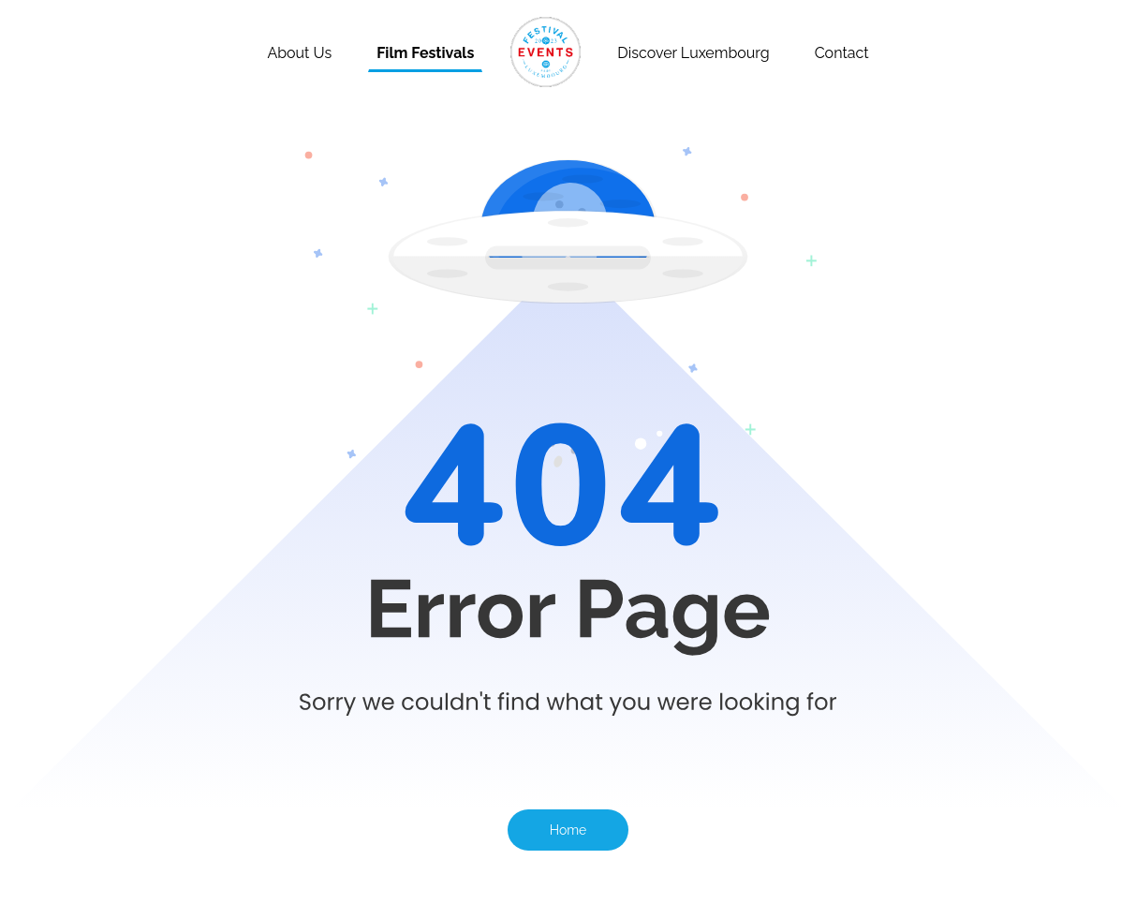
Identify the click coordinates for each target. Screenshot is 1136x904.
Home (568, 829)
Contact (842, 53)
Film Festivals (425, 53)
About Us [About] (299, 53)
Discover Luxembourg (693, 53)
